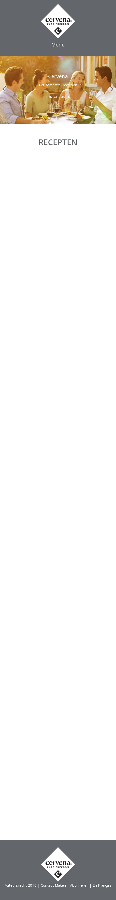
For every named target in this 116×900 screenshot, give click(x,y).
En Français (102, 885)
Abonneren (79, 885)
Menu (58, 44)
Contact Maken (58, 97)
